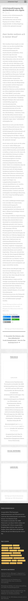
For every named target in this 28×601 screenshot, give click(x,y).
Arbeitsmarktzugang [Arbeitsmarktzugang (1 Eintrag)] (6, 560)
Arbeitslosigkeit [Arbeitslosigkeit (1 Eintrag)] (6, 555)
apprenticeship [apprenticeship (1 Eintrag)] (13, 550)
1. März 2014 (7, 12)
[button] (7, 317)
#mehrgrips (14, 430)
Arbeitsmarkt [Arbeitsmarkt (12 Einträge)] (16, 555)
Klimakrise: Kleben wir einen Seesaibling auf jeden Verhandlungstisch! (13, 586)
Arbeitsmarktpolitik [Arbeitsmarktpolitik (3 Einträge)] (19, 558)
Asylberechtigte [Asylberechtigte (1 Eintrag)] (21, 560)
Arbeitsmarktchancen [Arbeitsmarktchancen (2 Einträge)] (7, 558)
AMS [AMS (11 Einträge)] (5, 550)
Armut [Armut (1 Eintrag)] (14, 560)
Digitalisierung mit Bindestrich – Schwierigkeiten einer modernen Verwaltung (11, 581)
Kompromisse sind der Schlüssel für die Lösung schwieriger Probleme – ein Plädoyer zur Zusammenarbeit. (13, 592)
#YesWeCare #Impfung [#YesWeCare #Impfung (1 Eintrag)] (7, 545)
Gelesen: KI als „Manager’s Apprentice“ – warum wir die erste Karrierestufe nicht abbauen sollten (13, 575)
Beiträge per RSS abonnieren (14, 498)
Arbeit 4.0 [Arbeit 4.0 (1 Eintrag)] (21, 550)
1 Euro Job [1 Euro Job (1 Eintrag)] (16, 545)
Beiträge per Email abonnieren (14, 328)
